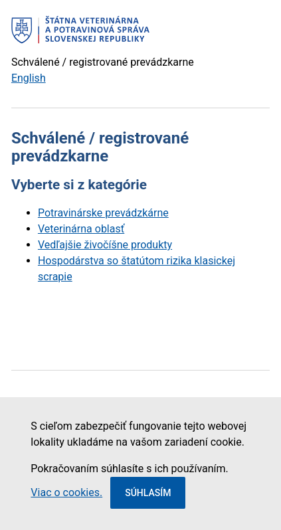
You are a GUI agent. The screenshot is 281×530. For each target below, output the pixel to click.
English (28, 78)
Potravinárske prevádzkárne (103, 213)
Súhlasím (148, 492)
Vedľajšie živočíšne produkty (105, 244)
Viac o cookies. (66, 492)
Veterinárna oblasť (81, 228)
